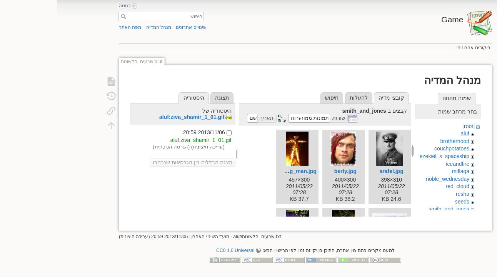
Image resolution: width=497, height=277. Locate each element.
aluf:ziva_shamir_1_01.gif (135, 117)
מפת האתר (73, 27)
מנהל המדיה (101, 27)
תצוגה (165, 98)
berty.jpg (288, 171)
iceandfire (400, 164)
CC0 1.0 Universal (178, 251)
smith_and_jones (392, 209)
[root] (411, 126)
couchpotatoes (394, 148)
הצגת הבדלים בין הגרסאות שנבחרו (135, 162)
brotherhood (398, 141)
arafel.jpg (334, 171)
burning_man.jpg (238, 171)
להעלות (302, 98)
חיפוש (65, 16)
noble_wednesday (390, 179)
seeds (405, 202)
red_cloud (401, 186)
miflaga (403, 171)
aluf (408, 133)
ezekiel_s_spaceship (387, 156)
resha (405, 194)
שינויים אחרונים (134, 27)
